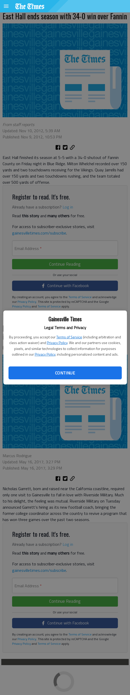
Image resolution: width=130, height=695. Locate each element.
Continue (65, 373)
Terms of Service (69, 337)
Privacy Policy (57, 342)
